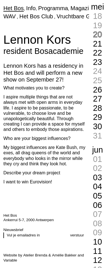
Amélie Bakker (64, 255)
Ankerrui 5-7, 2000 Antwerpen (28, 220)
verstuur (77, 235)
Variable (10, 260)
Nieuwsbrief (13, 230)
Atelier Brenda (35, 255)
